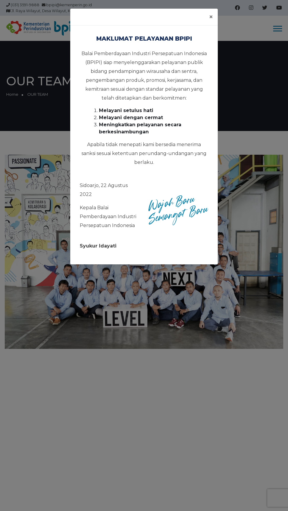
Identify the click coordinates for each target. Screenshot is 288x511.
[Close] (211, 17)
